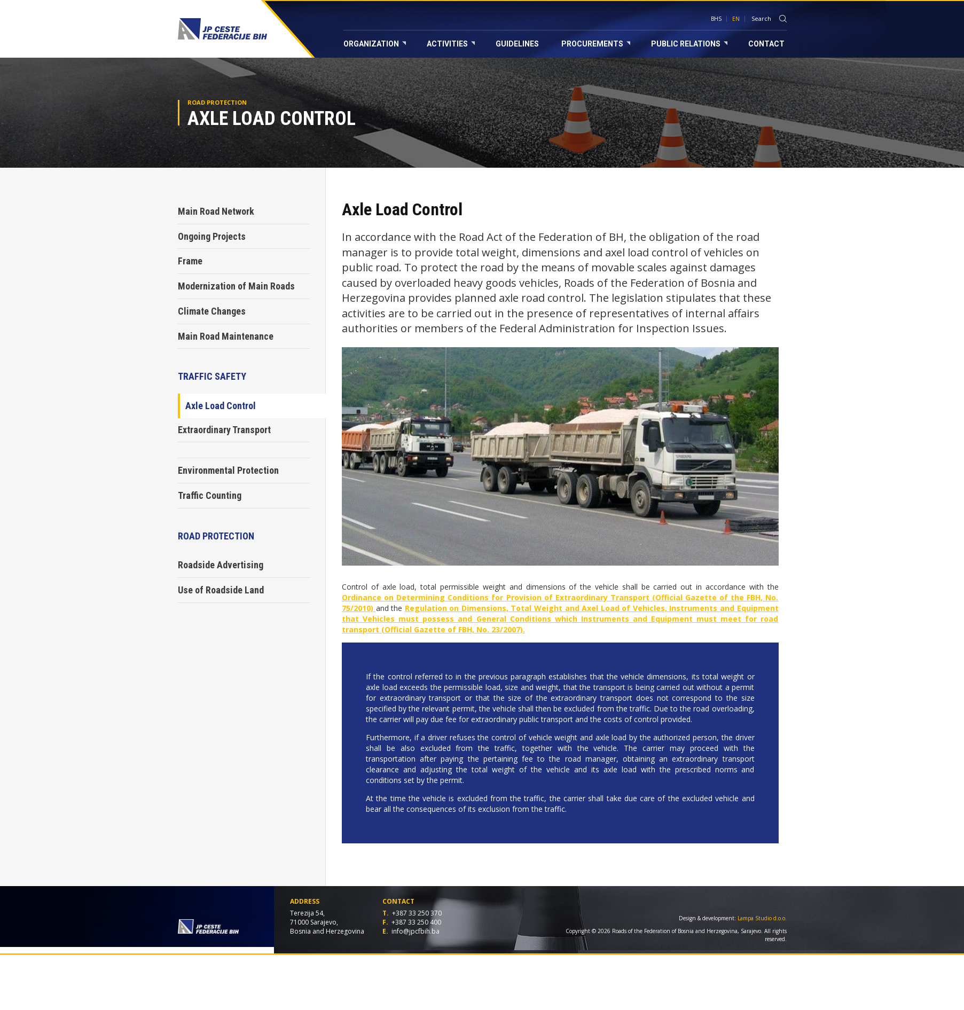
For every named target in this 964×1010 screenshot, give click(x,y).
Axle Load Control (220, 405)
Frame (190, 261)
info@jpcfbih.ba (415, 931)
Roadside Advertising (220, 564)
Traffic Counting (209, 495)
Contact (766, 44)
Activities (451, 44)
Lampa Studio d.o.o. (762, 918)
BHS (716, 18)
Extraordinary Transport (224, 429)
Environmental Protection (228, 470)
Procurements (595, 44)
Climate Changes (212, 311)
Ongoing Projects (212, 236)
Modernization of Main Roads (236, 286)
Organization (374, 44)
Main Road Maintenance (225, 336)
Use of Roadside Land (221, 590)
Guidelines (517, 44)
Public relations (689, 44)
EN (736, 18)
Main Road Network (216, 211)
